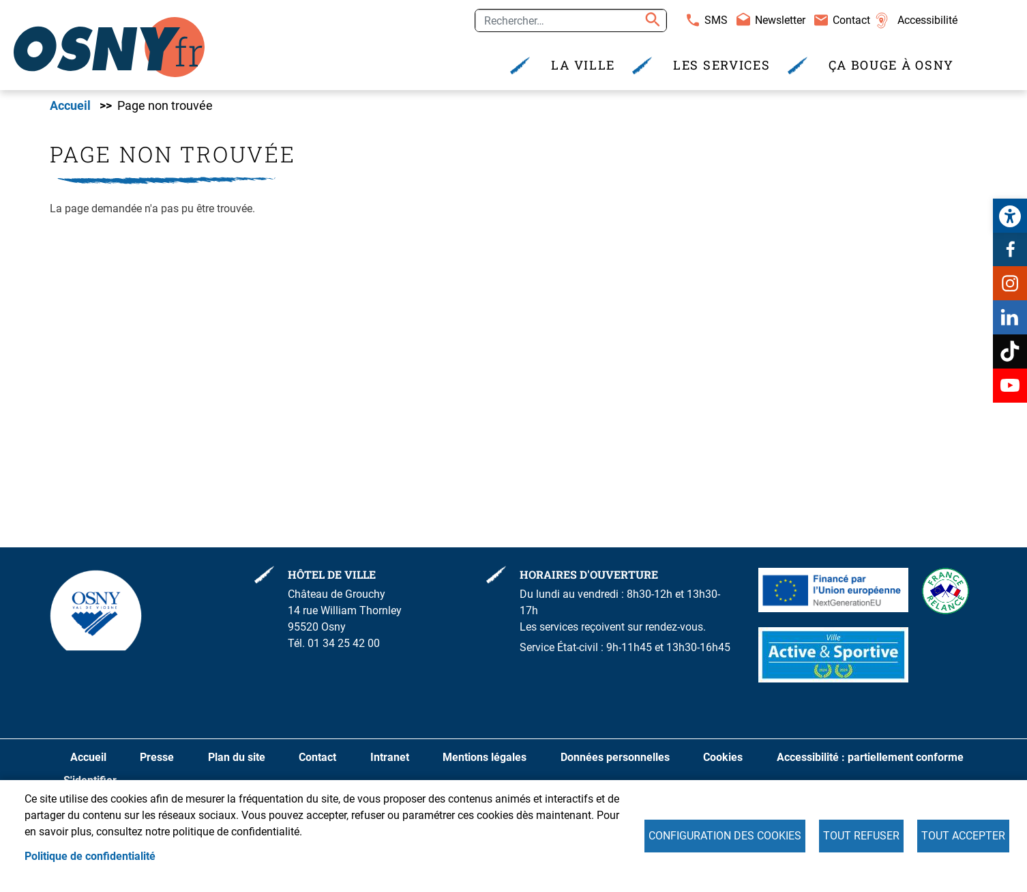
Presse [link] (157, 757)
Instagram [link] (1010, 283)
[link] (1010, 216)
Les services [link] (721, 65)
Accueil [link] (70, 106)
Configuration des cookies (725, 835)
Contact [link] (851, 20)
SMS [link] (716, 20)
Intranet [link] (389, 757)
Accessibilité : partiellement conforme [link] (870, 757)
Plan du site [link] (236, 757)
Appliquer (650, 20)
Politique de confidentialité (90, 856)
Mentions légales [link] (484, 757)
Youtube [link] (1010, 386)
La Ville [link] (583, 65)
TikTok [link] (1010, 351)
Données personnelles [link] (615, 757)
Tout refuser (861, 835)
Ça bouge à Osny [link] (892, 65)
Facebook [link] (1010, 249)
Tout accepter (963, 835)
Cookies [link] (723, 757)
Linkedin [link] (1010, 317)
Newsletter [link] (780, 20)
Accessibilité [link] (927, 20)
